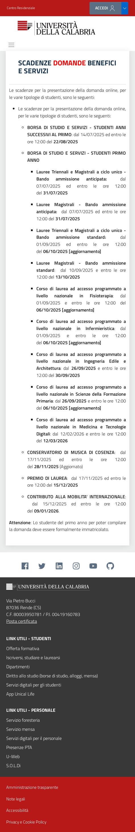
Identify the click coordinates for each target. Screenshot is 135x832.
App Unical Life (20, 693)
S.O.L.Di (13, 765)
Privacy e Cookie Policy (26, 822)
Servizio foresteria (23, 720)
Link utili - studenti (28, 638)
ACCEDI (105, 8)
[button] (21, 8)
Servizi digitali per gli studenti (33, 684)
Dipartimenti (18, 666)
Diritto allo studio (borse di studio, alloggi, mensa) (52, 675)
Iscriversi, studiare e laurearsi (33, 657)
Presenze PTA (19, 747)
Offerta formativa (22, 648)
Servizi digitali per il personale (34, 738)
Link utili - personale (30, 710)
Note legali (15, 799)
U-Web (13, 756)
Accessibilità (17, 810)
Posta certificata (21, 621)
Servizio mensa (20, 729)
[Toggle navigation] (11, 45)
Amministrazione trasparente (32, 787)
